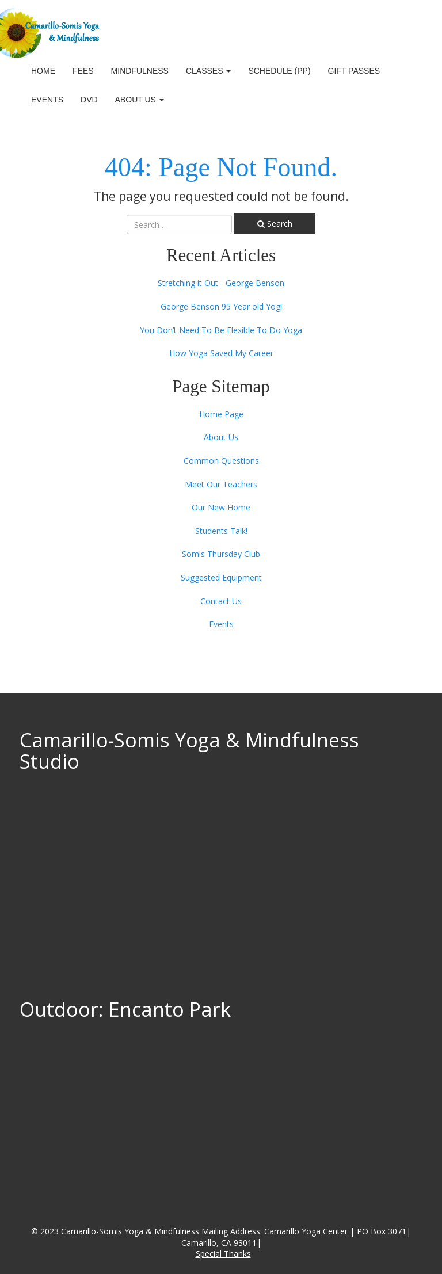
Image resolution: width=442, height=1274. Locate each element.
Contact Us (221, 601)
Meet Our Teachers (221, 484)
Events (47, 99)
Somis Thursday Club (221, 553)
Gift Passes (354, 70)
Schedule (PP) (279, 70)
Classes (208, 70)
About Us (139, 99)
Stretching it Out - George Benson (221, 282)
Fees (83, 70)
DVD (89, 99)
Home (43, 70)
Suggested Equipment (221, 577)
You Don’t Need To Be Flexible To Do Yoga (221, 330)
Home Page (221, 414)
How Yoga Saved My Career (221, 353)
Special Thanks (223, 1253)
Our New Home (221, 507)
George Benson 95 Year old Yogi (221, 306)
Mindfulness (140, 70)
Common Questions (221, 460)
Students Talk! (221, 530)
